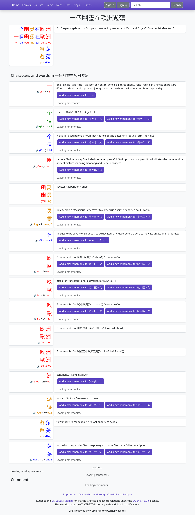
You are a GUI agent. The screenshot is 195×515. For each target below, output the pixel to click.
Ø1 (50, 91)
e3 (50, 126)
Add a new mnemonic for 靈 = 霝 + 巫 (128, 216)
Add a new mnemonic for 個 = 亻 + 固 (128, 118)
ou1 (49, 166)
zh (43, 381)
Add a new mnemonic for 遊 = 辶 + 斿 (128, 405)
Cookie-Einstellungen (119, 494)
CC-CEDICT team (61, 500)
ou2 (49, 412)
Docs (67, 5)
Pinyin (77, 5)
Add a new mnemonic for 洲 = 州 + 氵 (80, 381)
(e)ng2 (48, 224)
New (58, 5)
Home (15, 5)
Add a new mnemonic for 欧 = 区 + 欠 (80, 264)
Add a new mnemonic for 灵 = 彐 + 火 (80, 216)
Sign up (123, 5)
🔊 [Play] (38, 91)
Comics (26, 5)
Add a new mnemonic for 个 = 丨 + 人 (80, 118)
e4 (50, 150)
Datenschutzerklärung (92, 494)
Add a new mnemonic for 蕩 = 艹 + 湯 (128, 452)
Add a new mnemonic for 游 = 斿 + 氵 (80, 405)
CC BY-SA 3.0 (140, 500)
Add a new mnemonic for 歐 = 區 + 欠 (128, 264)
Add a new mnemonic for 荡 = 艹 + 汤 (80, 452)
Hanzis (87, 5)
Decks (49, 5)
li (41, 224)
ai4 (50, 240)
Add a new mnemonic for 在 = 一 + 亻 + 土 (83, 240)
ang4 (49, 459)
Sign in (110, 5)
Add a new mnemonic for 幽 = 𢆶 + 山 (80, 169)
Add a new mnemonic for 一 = (76, 95)
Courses (38, 5)
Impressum (69, 494)
